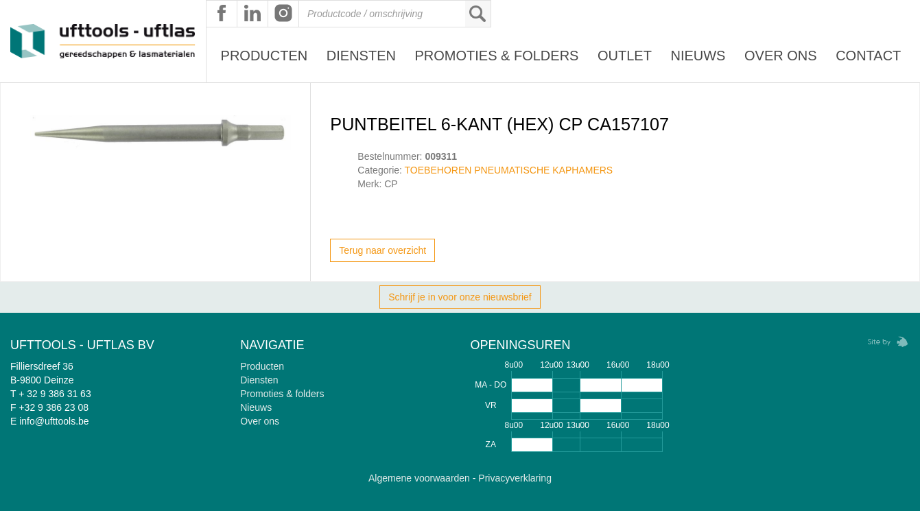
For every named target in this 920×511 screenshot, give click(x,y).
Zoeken (477, 14)
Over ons (780, 55)
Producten (264, 55)
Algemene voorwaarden (419, 478)
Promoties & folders (282, 393)
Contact (868, 55)
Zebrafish (884, 342)
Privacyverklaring (515, 478)
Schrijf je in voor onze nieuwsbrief (460, 297)
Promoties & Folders (496, 55)
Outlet (625, 55)
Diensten (361, 55)
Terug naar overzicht (382, 250)
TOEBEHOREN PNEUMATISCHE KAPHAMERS (509, 170)
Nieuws (697, 55)
